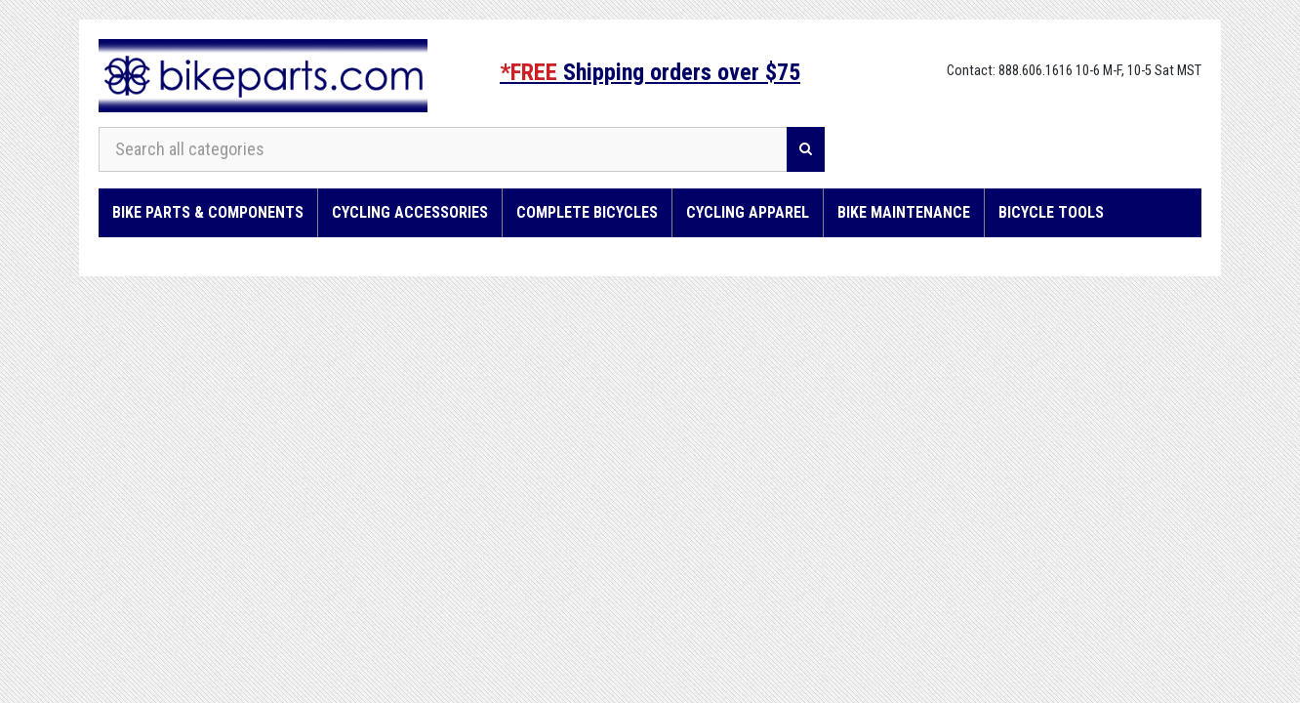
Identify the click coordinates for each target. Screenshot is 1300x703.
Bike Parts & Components (208, 212)
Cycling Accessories (410, 212)
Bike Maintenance (903, 212)
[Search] (806, 149)
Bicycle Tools (1051, 212)
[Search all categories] (443, 149)
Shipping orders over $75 (650, 72)
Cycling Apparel (747, 212)
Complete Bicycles (587, 212)
